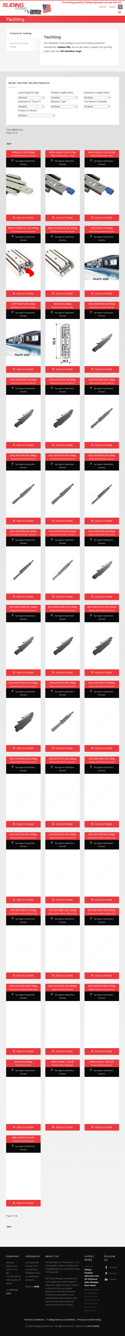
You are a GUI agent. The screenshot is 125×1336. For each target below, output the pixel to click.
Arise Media (93, 1326)
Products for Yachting (20, 33)
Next (9, 143)
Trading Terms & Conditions (61, 1319)
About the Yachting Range (19, 45)
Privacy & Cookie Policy (89, 1319)
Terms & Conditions (34, 1319)
